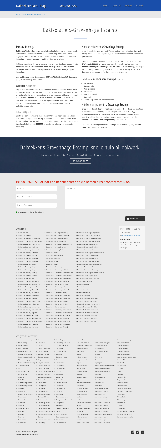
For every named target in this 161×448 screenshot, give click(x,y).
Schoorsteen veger (100, 420)
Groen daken (60, 420)
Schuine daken (122, 360)
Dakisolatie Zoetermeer (83, 295)
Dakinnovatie (42, 383)
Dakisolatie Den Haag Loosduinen (28, 287)
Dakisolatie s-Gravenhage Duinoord (57, 290)
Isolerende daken (81, 357)
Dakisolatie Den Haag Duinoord (28, 261)
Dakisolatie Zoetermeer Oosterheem (87, 313)
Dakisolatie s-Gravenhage (54, 267)
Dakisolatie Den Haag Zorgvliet (55, 247)
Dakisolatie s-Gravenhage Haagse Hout (58, 298)
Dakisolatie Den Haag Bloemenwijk (29, 250)
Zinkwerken (121, 408)
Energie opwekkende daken (65, 400)
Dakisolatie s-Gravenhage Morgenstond (88, 233)
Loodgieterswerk (81, 394)
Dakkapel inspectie (44, 394)
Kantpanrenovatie (82, 360)
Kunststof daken (81, 365)
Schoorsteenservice (123, 354)
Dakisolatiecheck (43, 391)
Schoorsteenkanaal (123, 345)
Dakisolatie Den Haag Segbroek (27, 313)
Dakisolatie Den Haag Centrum (27, 255)
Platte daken (98, 357)
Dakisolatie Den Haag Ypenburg (56, 241)
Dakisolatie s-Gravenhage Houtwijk (57, 301)
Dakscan (58, 371)
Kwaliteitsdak (80, 368)
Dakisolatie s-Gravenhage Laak (55, 307)
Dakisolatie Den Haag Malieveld (28, 290)
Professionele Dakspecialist (103, 371)
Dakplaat (59, 354)
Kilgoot (78, 363)
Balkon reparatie (23, 345)
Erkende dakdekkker (62, 408)
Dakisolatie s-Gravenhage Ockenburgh (88, 235)
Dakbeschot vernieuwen (25, 394)
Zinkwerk (120, 405)
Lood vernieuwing (82, 388)
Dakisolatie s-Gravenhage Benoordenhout (59, 273)
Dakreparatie (60, 365)
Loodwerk (79, 397)
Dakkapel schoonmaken (45, 411)
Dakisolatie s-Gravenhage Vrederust (87, 258)
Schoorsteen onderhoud (102, 403)
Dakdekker (21, 405)
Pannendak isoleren (101, 345)
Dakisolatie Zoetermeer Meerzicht (86, 307)
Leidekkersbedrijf (81, 377)
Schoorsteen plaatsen (101, 405)
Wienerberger (121, 400)
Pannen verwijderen (82, 423)
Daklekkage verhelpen (63, 343)
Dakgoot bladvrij (43, 351)
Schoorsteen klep (100, 394)
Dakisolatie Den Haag (24, 235)
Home (18, 14)
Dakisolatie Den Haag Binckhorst (28, 247)
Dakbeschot (21, 391)
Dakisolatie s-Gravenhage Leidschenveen (59, 313)
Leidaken (79, 374)
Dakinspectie (42, 385)
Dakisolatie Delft (23, 233)
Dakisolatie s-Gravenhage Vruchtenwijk (88, 261)
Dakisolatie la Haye (52, 252)
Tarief (119, 371)
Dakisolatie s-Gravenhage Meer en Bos (58, 324)
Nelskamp (79, 411)
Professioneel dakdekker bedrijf (105, 365)
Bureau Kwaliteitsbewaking (26, 363)
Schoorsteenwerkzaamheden (126, 357)
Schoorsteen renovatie (102, 408)
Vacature (120, 374)
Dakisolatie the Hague (82, 284)
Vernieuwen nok (122, 383)
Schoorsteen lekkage (101, 397)
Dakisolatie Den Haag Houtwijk (27, 273)
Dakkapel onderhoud (44, 400)
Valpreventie (121, 380)
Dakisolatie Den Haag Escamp (27, 264)
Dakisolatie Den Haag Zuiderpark (56, 250)
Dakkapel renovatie (44, 405)
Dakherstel (41, 380)
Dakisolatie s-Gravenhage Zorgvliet (86, 275)
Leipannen (79, 380)
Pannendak (98, 340)
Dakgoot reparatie (43, 368)
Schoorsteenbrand (123, 343)
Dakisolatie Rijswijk (52, 264)
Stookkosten (121, 363)
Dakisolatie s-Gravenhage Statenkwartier (88, 250)
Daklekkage (41, 423)
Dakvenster (59, 385)
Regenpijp (98, 374)
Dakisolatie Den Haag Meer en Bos (28, 295)
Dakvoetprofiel (60, 388)
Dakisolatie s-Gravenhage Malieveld (57, 318)
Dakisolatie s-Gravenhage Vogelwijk (87, 255)
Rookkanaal (98, 385)
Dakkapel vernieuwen (45, 414)
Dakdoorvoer (22, 423)
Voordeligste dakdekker (124, 391)
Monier (78, 405)
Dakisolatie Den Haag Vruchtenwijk (57, 233)
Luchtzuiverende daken (83, 403)
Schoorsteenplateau (123, 351)
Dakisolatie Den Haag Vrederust (28, 327)
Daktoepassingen (61, 383)
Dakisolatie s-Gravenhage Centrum (57, 284)
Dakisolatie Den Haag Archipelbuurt (29, 238)
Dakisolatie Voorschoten (83, 290)
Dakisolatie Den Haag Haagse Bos (28, 267)
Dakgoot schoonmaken (45, 371)
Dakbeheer (21, 388)
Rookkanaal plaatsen (101, 388)
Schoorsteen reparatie (101, 411)
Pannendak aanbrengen (102, 343)
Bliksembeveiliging (24, 360)
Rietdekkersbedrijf (100, 377)
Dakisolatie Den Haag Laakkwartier (29, 281)
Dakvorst (59, 391)
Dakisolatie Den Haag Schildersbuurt (29, 310)
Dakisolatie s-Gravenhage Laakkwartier (58, 310)
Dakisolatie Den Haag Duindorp (28, 258)
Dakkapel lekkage (43, 397)
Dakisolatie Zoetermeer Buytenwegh (87, 298)
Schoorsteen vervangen (124, 340)
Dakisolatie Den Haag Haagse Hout (29, 270)
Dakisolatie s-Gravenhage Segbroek (87, 244)
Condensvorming (23, 365)
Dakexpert (41, 343)
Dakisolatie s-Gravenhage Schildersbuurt (88, 241)
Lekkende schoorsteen (83, 383)
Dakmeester (60, 348)
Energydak (59, 405)
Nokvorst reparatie (82, 417)
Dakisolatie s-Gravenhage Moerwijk (57, 327)
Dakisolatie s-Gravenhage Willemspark (88, 267)
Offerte (78, 420)
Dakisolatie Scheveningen (84, 281)
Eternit (58, 411)
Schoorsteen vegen (100, 417)
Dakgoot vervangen (44, 374)
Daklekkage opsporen (63, 340)
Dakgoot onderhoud (44, 360)
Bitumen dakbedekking (25, 354)
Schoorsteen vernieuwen (102, 423)
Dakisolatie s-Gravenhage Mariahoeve (58, 321)
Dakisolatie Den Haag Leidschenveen (29, 284)
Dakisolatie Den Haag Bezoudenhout (29, 244)
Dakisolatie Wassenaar (83, 293)
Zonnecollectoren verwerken (126, 411)
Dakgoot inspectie (43, 354)
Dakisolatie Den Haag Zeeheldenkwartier (59, 244)
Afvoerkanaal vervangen (25, 340)
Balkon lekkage (22, 343)
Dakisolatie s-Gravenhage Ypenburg (87, 270)
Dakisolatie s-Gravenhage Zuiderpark (87, 278)
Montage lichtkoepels (83, 408)
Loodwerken (80, 400)
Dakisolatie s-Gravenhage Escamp (33, 14)
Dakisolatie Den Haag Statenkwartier (29, 318)
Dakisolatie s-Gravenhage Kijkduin (57, 304)
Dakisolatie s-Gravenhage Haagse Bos (58, 295)
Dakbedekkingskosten (25, 385)
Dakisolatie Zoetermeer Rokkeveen (86, 318)
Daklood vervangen (62, 345)
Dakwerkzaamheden (62, 397)
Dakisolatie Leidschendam (54, 255)
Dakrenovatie (60, 363)
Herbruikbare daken (82, 343)
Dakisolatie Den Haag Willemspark (57, 238)
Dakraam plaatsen (61, 360)
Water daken (121, 394)
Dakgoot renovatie (44, 365)
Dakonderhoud (61, 351)
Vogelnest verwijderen (124, 388)
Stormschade (121, 365)
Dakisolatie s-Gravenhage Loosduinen (58, 315)
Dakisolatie (41, 388)
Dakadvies (21, 377)
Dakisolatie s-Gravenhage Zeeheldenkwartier (90, 273)
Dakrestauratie (60, 368)
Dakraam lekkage (61, 357)
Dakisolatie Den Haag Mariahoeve (28, 293)
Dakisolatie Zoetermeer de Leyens (86, 301)
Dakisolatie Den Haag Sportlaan (28, 315)
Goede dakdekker (61, 414)
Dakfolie (40, 345)
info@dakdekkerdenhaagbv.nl (131, 235)
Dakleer (40, 417)
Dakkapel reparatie (44, 408)
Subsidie (120, 368)
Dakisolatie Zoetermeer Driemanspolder (88, 304)
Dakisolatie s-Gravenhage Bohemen (57, 281)
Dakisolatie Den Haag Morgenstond (29, 301)
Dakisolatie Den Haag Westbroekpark (58, 235)
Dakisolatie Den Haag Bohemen (28, 252)
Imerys (78, 354)
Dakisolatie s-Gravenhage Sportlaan (87, 247)
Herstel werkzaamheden (84, 345)
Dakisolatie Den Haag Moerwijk (27, 298)
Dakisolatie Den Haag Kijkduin (27, 275)
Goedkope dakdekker (63, 417)
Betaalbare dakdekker (24, 351)
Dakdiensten (22, 420)
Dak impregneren (23, 371)
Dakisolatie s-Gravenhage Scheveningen (88, 238)
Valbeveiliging (121, 377)
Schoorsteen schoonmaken (103, 414)
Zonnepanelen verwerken (125, 417)
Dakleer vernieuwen (44, 420)
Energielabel (60, 403)
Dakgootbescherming (44, 377)
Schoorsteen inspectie (101, 391)
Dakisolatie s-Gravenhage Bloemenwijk (58, 278)
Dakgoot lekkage (43, 357)
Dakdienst (21, 417)
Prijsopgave (98, 363)
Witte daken (121, 403)
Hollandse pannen (82, 348)
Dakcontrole (21, 400)
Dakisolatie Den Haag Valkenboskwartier (30, 321)
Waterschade (121, 397)
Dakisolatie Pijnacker (52, 261)
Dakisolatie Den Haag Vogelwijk (28, 324)
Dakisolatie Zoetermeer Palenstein (86, 315)
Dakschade (59, 374)
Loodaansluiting (81, 391)
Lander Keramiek (81, 371)
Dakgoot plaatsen (43, 363)
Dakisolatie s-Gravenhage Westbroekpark (88, 264)
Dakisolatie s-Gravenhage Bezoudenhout (59, 275)
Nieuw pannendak (82, 414)
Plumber (97, 360)
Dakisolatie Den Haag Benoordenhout (30, 241)
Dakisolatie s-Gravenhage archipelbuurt (58, 270)
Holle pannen (80, 351)
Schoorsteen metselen (101, 400)
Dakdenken (21, 411)
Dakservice (59, 377)
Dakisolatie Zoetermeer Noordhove (87, 310)
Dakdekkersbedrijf (23, 408)
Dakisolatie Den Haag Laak (26, 278)
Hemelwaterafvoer (82, 340)
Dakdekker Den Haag (31, 6)
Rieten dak (98, 380)
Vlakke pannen (122, 385)
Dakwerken (59, 394)
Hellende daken (61, 423)
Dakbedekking (22, 380)
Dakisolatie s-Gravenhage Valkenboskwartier (90, 252)
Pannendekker (99, 348)
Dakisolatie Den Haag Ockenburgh (28, 304)
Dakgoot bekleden (44, 348)
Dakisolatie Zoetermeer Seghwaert (86, 321)
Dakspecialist (60, 380)
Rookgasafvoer (99, 383)
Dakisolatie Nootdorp (53, 258)
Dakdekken (21, 403)
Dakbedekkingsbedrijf (25, 383)
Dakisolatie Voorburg (82, 287)
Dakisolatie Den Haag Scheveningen (29, 307)
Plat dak (97, 354)
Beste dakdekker (23, 348)
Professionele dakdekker (102, 368)
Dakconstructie (22, 397)
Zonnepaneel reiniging (124, 414)
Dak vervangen (22, 374)
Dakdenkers (21, 414)
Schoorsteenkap (122, 348)
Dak (19, 368)
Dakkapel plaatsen (44, 403)
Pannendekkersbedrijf (101, 351)
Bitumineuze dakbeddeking (26, 357)
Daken (40, 340)
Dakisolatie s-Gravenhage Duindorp (57, 287)
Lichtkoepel (80, 385)
